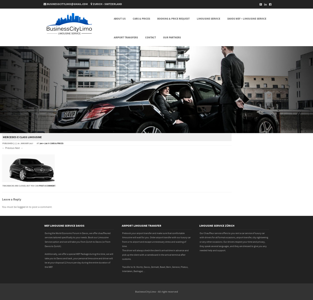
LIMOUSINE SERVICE (208, 19)
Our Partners (172, 37)
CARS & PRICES (141, 19)
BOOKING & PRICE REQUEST (173, 19)
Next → (19, 148)
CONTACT (150, 37)
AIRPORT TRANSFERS (126, 37)
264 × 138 (43, 143)
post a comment (47, 185)
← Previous (8, 148)
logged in (22, 207)
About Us (120, 19)
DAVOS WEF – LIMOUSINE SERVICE (246, 19)
